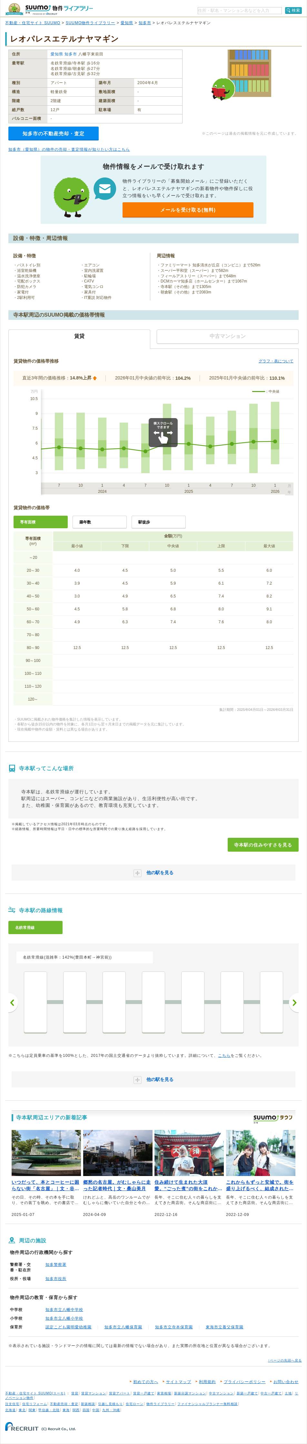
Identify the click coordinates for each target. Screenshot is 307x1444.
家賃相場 (164, 1393)
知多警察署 (55, 1264)
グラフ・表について (276, 361)
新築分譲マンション (190, 1393)
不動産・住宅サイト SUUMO (32, 23)
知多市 (145, 23)
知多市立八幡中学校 (64, 1309)
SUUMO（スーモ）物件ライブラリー (49, 9)
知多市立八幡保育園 (123, 1327)
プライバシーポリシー (245, 1382)
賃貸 (74, 1393)
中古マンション (221, 1393)
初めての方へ (145, 1382)
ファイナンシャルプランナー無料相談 (207, 1404)
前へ (13, 1003)
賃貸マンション (93, 1393)
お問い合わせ (286, 1382)
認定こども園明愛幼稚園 (68, 1327)
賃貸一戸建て (143, 1393)
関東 (32, 1410)
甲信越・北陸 (49, 1410)
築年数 (85, 522)
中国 (95, 1410)
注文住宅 (12, 1404)
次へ (294, 1003)
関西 (76, 1410)
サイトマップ (178, 1382)
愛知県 (127, 23)
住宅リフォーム (34, 1404)
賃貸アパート (119, 1393)
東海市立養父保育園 (224, 1327)
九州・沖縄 (111, 1410)
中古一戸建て (271, 1393)
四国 (86, 1410)
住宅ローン (135, 1404)
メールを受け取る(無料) (188, 210)
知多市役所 (55, 1279)
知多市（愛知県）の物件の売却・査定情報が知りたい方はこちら (69, 149)
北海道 (10, 1410)
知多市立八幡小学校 (64, 1318)
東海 (66, 1410)
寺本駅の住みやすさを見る (263, 844)
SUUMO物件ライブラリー (90, 23)
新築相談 (88, 1404)
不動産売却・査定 (64, 1404)
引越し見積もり (110, 1404)
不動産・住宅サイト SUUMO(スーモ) (35, 1393)
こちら (224, 1055)
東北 (22, 1410)
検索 (296, 10)
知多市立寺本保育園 (174, 1327)
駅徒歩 (144, 522)
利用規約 (207, 1382)
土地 (288, 1393)
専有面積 (27, 522)
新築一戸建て (247, 1393)
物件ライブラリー (160, 1404)
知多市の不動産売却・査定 (53, 133)
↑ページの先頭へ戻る (285, 1360)
